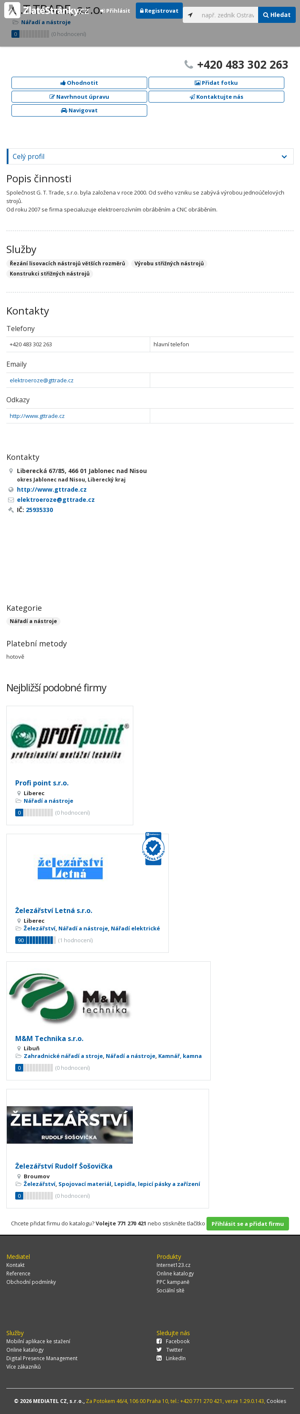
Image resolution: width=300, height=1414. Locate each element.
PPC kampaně (173, 1282)
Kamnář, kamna (180, 1056)
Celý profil (28, 156)
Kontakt (15, 1265)
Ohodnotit (79, 82)
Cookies (276, 1401)
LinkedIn (171, 1358)
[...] (228, 15)
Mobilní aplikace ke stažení (38, 1341)
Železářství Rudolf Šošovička (64, 1166)
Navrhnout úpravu (79, 96)
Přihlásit (115, 10)
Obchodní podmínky (31, 1282)
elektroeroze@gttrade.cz (42, 380)
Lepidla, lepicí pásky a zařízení (157, 1184)
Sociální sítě (170, 1290)
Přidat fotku (216, 82)
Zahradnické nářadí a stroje (63, 1056)
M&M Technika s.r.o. (49, 1038)
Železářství (39, 928)
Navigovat (79, 110)
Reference (18, 1273)
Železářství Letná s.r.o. (53, 910)
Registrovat (159, 10)
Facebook (173, 1341)
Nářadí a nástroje (33, 621)
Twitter (170, 1349)
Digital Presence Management (41, 1358)
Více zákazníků (23, 1366)
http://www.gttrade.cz (37, 416)
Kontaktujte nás (216, 96)
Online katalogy (175, 1273)
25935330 (39, 510)
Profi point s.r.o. (42, 783)
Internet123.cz (173, 1265)
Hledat (277, 15)
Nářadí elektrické (135, 928)
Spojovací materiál (84, 1184)
